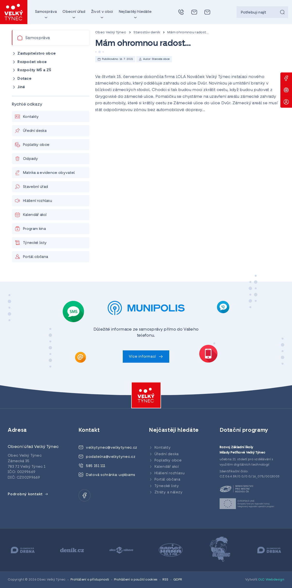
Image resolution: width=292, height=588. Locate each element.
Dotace (24, 79)
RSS (165, 579)
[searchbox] (262, 12)
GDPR (177, 579)
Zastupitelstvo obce (36, 54)
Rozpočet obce (32, 62)
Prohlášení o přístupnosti (89, 579)
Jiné (21, 87)
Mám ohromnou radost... (187, 32)
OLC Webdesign (271, 579)
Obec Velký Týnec (110, 32)
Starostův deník (146, 32)
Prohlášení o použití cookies (136, 579)
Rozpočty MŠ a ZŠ (34, 70)
